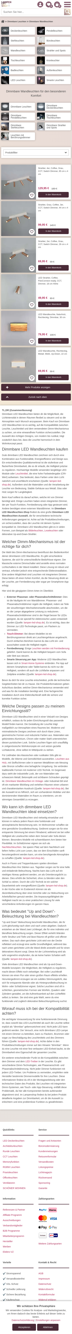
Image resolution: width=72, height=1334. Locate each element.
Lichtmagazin (45, 1172)
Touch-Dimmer (15, 633)
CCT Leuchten (10, 1156)
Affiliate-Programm (12, 1215)
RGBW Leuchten (11, 1167)
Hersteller (8, 1241)
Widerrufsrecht (45, 1289)
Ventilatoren (9, 1183)
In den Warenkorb (53, 194)
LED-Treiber (31, 1061)
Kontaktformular (46, 1294)
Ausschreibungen (12, 1220)
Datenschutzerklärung (23, 1320)
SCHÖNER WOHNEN (14, 1188)
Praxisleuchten (10, 1172)
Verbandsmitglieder (13, 1225)
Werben (7, 1246)
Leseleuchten (51, 530)
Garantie (42, 1188)
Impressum (44, 1278)
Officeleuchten (10, 1177)
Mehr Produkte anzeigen (37, 387)
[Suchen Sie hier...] (33, 12)
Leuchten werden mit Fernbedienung (50, 648)
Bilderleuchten (35, 530)
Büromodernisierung (48, 1146)
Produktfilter (11, 152)
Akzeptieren (24, 1327)
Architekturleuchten (13, 1146)
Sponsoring (44, 1183)
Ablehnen (48, 1327)
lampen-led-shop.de (34, 622)
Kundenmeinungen (48, 1151)
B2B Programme (11, 1230)
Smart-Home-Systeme (32, 663)
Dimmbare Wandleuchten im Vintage (24, 781)
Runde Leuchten (11, 1151)
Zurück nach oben (37, 397)
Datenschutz (44, 1284)
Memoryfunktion (11, 1162)
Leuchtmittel (21, 473)
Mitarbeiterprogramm (13, 1236)
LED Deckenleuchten (13, 1140)
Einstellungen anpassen (48, 1320)
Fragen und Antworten (49, 1140)
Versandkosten (46, 1162)
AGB (40, 1273)
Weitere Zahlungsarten (50, 1243)
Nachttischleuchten (11, 847)
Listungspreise (45, 1167)
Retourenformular (47, 1156)
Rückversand (45, 1177)
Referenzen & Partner (14, 1209)
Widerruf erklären (47, 1299)
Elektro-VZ (8, 1252)
